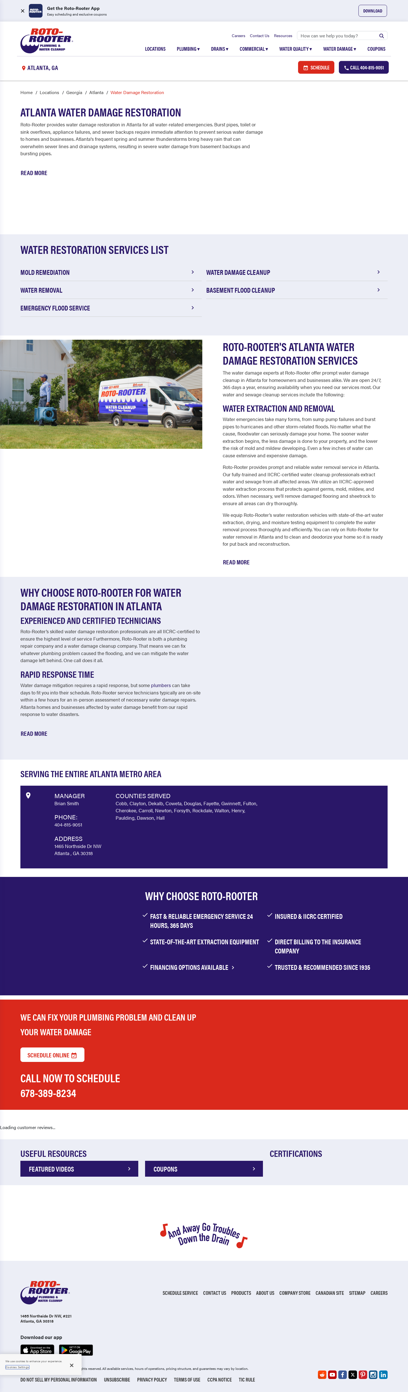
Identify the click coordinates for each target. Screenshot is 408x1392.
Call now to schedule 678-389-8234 (70, 1085)
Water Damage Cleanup (294, 272)
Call (364, 67)
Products (241, 1292)
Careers (238, 35)
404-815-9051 (68, 824)
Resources (283, 35)
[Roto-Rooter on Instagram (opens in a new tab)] (373, 1374)
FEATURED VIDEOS (81, 1169)
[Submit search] (381, 35)
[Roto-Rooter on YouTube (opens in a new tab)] (332, 1374)
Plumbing (188, 48)
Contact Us (259, 35)
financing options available (193, 967)
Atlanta (96, 92)
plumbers (161, 685)
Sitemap (357, 1292)
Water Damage (339, 48)
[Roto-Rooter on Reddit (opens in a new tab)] (322, 1374)
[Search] (342, 35)
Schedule (316, 67)
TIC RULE (247, 1379)
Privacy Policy (152, 1379)
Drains (219, 48)
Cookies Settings (17, 1367)
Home (26, 92)
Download (372, 10)
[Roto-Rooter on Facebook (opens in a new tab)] (342, 1374)
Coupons (376, 48)
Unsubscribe (117, 1379)
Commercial (254, 48)
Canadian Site (330, 1292)
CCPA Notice (219, 1379)
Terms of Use (187, 1379)
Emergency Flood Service (108, 308)
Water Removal (108, 290)
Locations (155, 48)
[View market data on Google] (28, 794)
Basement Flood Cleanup (294, 290)
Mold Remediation (108, 272)
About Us (265, 1292)
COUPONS (205, 1169)
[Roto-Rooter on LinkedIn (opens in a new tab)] (383, 1374)
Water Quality (295, 48)
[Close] (71, 1365)
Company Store (295, 1292)
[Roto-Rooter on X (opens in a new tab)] (352, 1374)
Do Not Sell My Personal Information (58, 1379)
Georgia (74, 92)
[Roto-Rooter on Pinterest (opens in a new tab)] (363, 1374)
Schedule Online (52, 1054)
